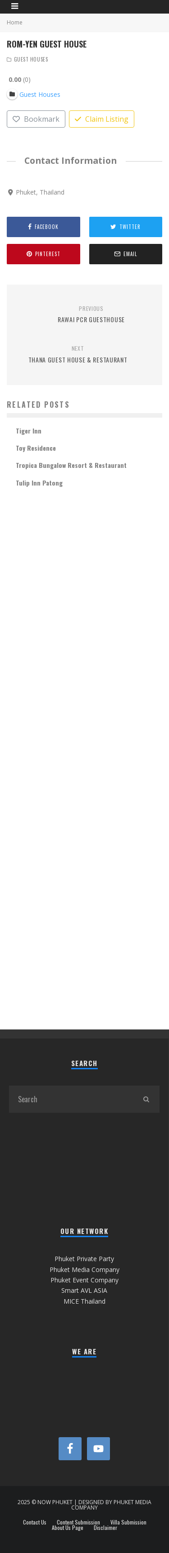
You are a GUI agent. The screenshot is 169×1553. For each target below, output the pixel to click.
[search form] (70, 1099)
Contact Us (34, 1522)
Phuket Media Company (84, 1269)
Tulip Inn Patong (39, 482)
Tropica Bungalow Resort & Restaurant (71, 465)
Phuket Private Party (84, 1258)
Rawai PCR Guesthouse (91, 314)
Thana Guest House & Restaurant (78, 354)
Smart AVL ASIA (84, 1290)
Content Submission (78, 1522)
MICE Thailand (84, 1301)
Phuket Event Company (84, 1280)
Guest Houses (31, 59)
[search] (146, 1099)
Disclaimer (105, 1527)
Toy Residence (36, 448)
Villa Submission (128, 1522)
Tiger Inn (28, 430)
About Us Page (67, 1527)
